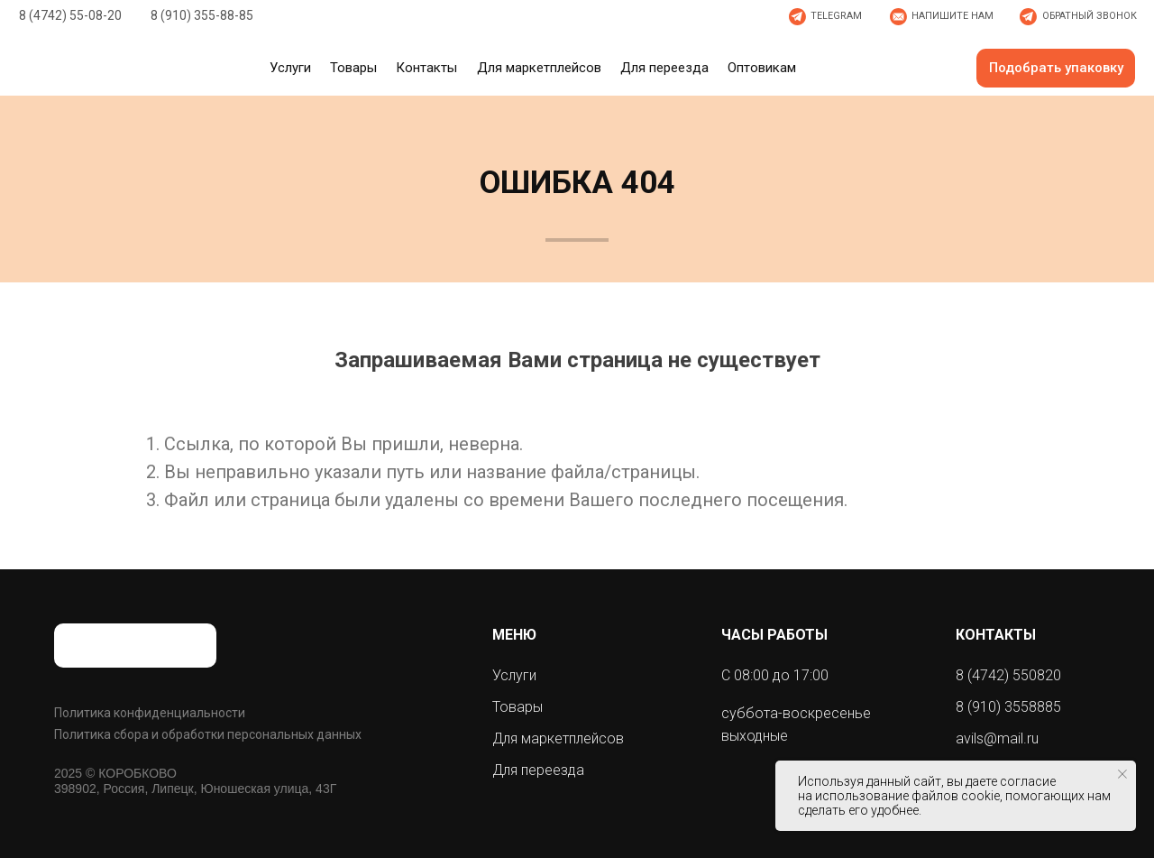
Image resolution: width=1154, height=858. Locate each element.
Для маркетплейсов (558, 738)
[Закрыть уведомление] (1122, 774)
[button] (940, 16)
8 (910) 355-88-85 (202, 15)
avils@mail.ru (997, 738)
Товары (517, 706)
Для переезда (538, 770)
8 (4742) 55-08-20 (70, 15)
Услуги (514, 675)
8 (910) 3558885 (1008, 706)
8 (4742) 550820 (1008, 675)
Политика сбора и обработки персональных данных (208, 734)
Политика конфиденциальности (149, 713)
